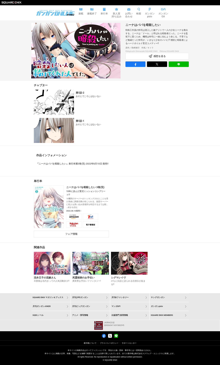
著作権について (90, 343)
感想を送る (157, 56)
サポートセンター (129, 343)
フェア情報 (71, 234)
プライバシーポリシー (109, 343)
